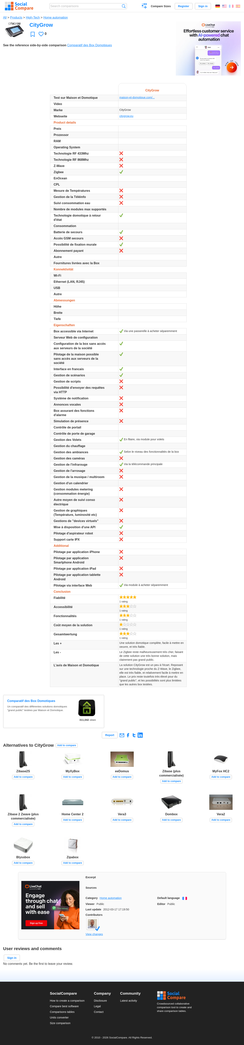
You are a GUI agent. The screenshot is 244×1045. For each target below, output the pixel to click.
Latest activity (128, 1000)
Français (231, 6)
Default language (168, 898)
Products (16, 17)
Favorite (32, 34)
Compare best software (64, 1006)
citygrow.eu (126, 116)
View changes (94, 934)
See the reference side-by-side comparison (34, 45)
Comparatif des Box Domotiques (89, 45)
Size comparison (60, 1023)
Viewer (90, 904)
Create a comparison (144, 6)
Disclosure (100, 1000)
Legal (97, 1006)
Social (175, 995)
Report (109, 735)
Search (124, 6)
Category (92, 898)
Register (183, 6)
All (5, 17)
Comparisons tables (62, 1011)
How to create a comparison (67, 1000)
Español (238, 6)
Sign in (203, 6)
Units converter (59, 1017)
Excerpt (91, 877)
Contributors (94, 914)
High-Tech (33, 17)
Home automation (55, 17)
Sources (91, 887)
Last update (93, 909)
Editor (161, 904)
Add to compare (66, 745)
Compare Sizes (161, 6)
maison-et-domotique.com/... (137, 97)
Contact (98, 1011)
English (224, 6)
